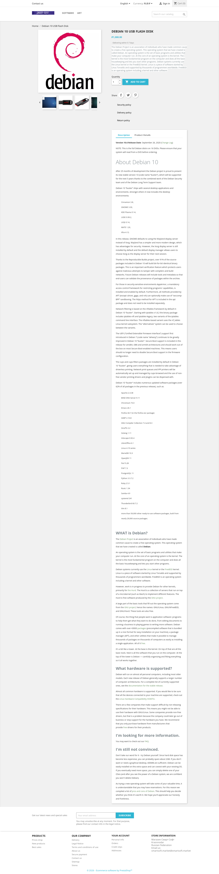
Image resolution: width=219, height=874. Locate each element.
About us (76, 850)
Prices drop (37, 840)
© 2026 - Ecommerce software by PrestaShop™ (109, 870)
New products (38, 843)
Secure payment (79, 854)
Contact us (37, 3)
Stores (75, 865)
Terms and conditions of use (85, 847)
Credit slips (117, 847)
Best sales (36, 847)
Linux (149, 569)
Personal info (118, 839)
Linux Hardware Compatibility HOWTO (136, 699)
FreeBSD (169, 569)
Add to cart (135, 82)
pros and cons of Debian (143, 791)
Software (68, 13)
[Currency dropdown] (148, 3)
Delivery (75, 840)
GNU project (157, 597)
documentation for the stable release (145, 685)
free (143, 643)
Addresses (116, 850)
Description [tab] (124, 135)
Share (121, 95)
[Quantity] (115, 82)
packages (142, 628)
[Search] (169, 14)
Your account (120, 835)
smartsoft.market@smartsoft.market (171, 850)
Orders (115, 843)
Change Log (167, 142)
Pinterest (135, 95)
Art (79, 13)
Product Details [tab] (143, 135)
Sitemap (75, 861)
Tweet (128, 95)
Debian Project (126, 539)
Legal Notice (77, 843)
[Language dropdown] (125, 3)
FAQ (147, 741)
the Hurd (132, 590)
